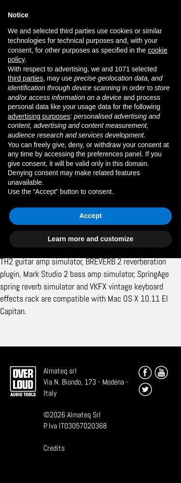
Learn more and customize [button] (90, 239)
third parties (25, 78)
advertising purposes (39, 116)
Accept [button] (90, 216)
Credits (54, 448)
